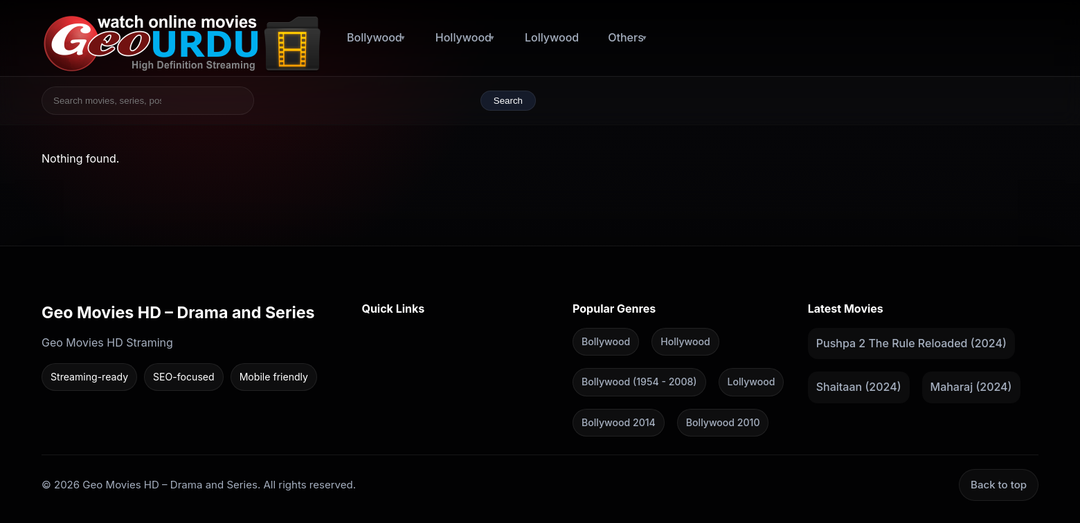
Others (626, 37)
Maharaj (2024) (971, 387)
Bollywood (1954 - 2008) (639, 381)
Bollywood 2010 (723, 422)
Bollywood (374, 37)
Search (508, 100)
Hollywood (463, 37)
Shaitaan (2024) (858, 387)
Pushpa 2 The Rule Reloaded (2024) (911, 342)
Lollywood (552, 37)
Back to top (999, 484)
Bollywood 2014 (619, 422)
